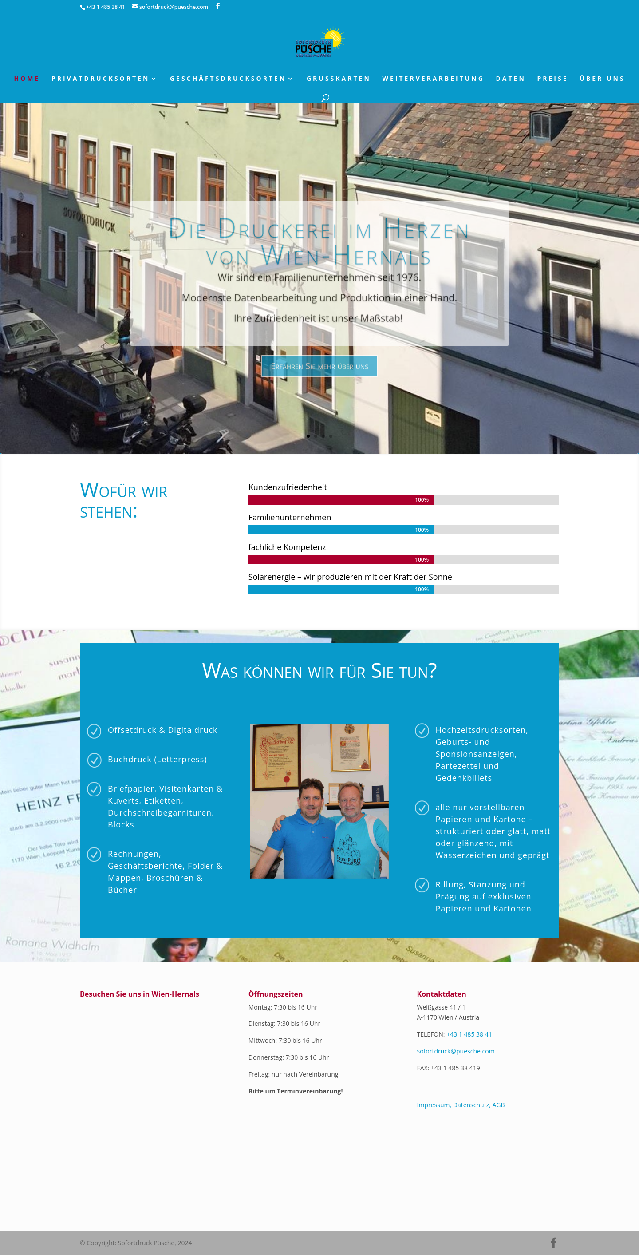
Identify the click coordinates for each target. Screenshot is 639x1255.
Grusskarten (339, 79)
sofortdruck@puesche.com (456, 1051)
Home (27, 79)
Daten (511, 79)
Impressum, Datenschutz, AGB (461, 1105)
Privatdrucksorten (100, 79)
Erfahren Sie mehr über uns (319, 386)
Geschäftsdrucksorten (228, 79)
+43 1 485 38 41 (469, 1034)
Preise (552, 79)
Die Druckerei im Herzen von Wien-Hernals (319, 261)
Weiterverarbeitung (433, 79)
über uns (602, 79)
